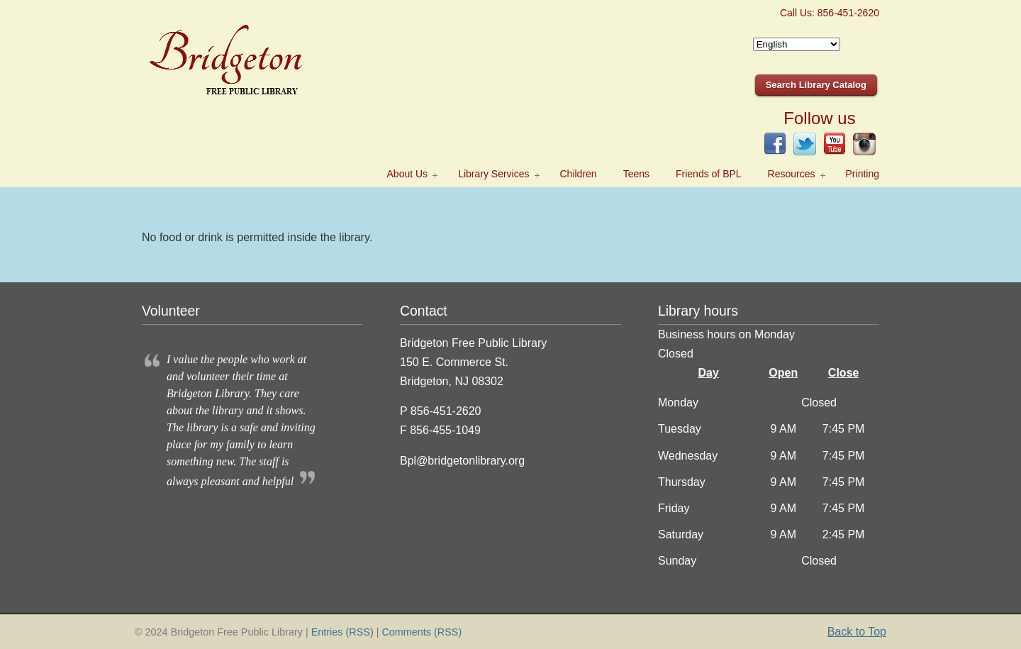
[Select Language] (796, 44)
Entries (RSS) (342, 632)
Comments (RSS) (421, 632)
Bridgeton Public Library (248, 57)
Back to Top (856, 632)
